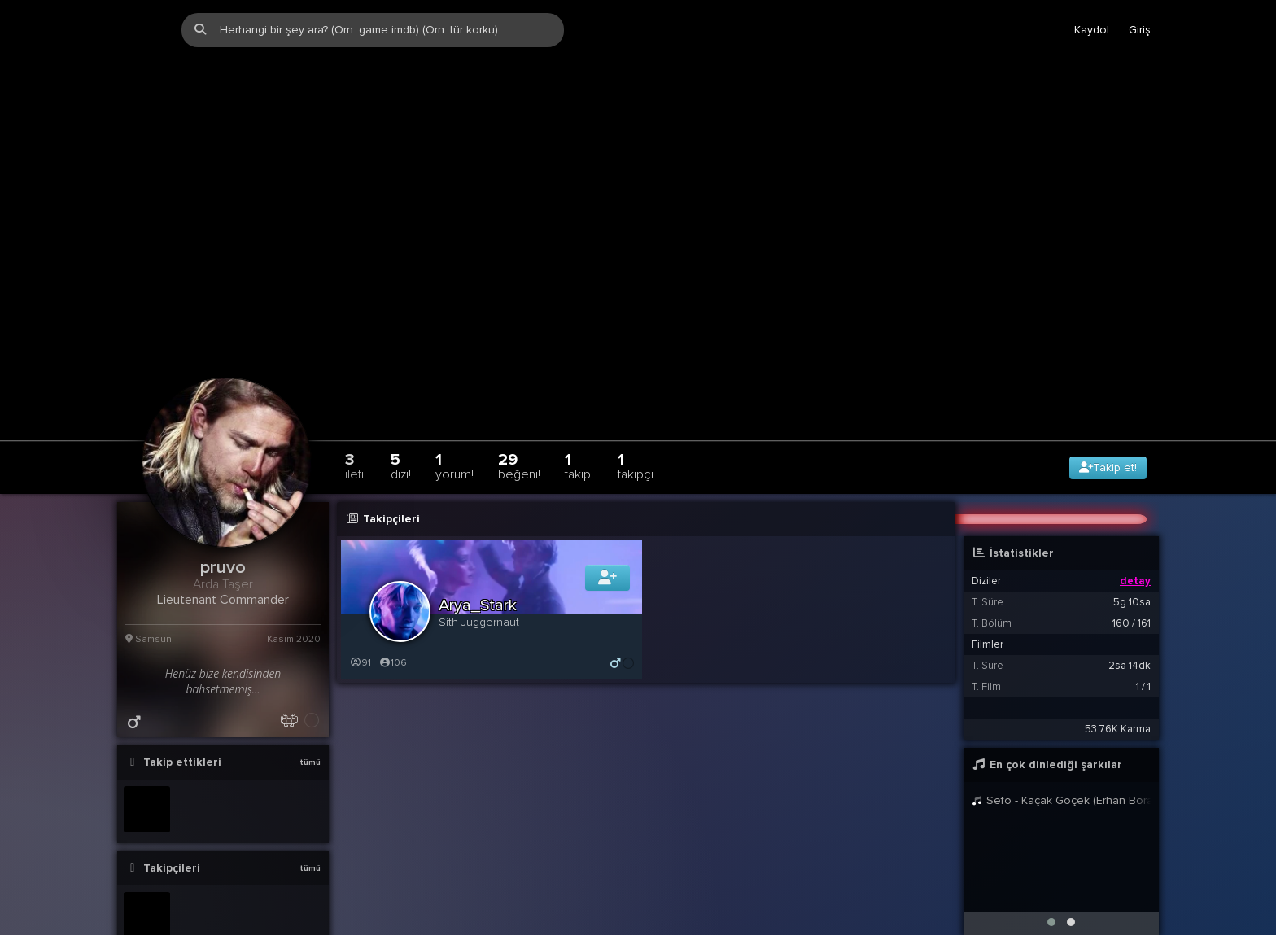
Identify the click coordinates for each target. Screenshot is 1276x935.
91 (360, 614)
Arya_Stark (478, 556)
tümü (310, 714)
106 (392, 614)
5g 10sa (1132, 553)
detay (1135, 532)
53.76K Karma (1118, 680)
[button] (1051, 873)
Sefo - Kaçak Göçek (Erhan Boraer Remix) (1061, 751)
